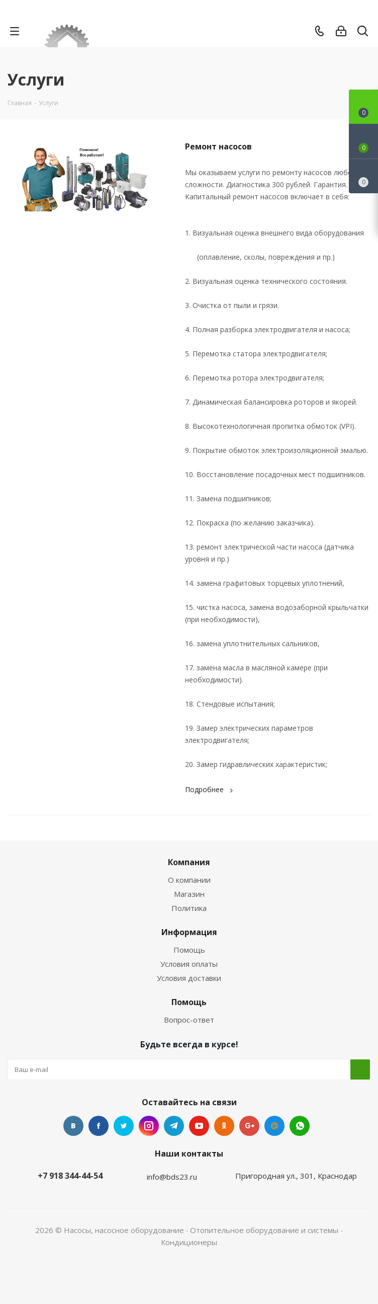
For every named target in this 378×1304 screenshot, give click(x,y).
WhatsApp (300, 1126)
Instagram (149, 1126)
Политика (189, 908)
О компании (189, 880)
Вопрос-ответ (189, 1020)
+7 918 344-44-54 (70, 1175)
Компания (189, 862)
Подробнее (210, 789)
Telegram (174, 1126)
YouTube (199, 1126)
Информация (189, 932)
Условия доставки (189, 978)
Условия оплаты (189, 964)
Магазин (189, 894)
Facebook (98, 1126)
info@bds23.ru (172, 1177)
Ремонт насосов (218, 146)
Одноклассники (224, 1126)
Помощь (189, 950)
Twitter (124, 1126)
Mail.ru (274, 1126)
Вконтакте (73, 1126)
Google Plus (249, 1126)
